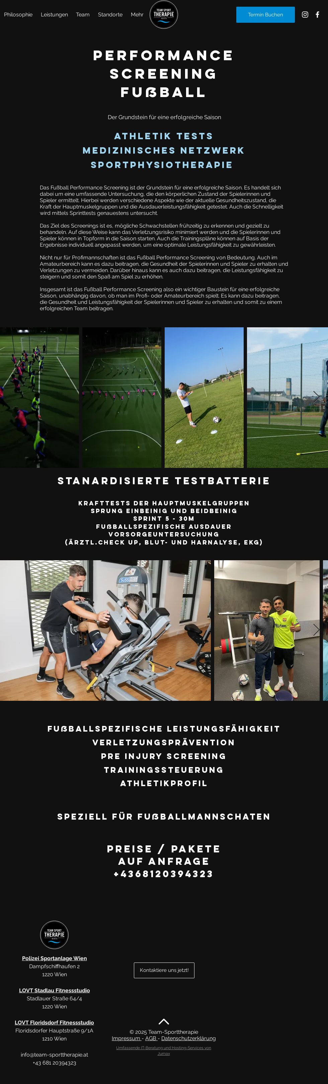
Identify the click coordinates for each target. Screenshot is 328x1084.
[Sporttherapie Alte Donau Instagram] (305, 14)
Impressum (127, 1038)
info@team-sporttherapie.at (54, 1055)
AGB (151, 1038)
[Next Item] (316, 397)
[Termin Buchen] (265, 15)
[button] (54, 14)
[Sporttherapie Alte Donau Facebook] (317, 14)
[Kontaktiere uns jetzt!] (164, 970)
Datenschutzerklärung (188, 1038)
